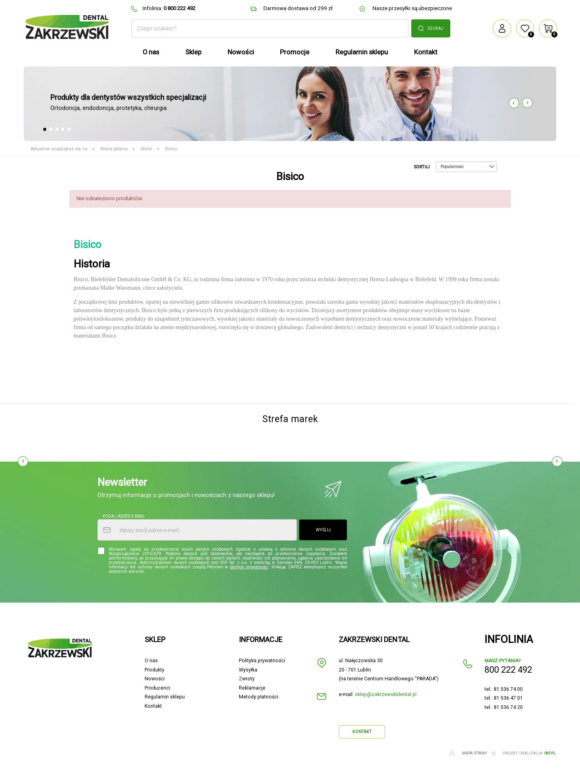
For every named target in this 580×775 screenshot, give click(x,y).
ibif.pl (549, 753)
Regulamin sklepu (165, 697)
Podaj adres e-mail (124, 516)
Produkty (154, 670)
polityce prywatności (249, 567)
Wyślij (323, 530)
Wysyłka (248, 670)
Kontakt (153, 706)
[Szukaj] (269, 28)
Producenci (157, 688)
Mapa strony (474, 753)
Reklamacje (252, 688)
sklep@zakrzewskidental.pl (385, 694)
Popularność (467, 166)
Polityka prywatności (262, 660)
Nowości (155, 679)
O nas (151, 660)
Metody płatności (258, 697)
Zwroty (247, 679)
